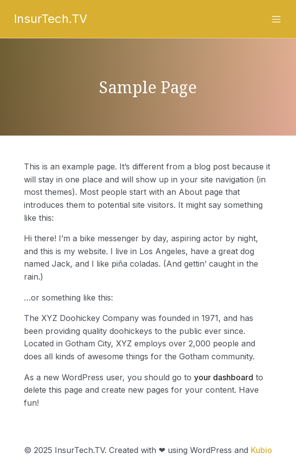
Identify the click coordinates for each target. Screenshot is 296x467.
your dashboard (223, 377)
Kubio (261, 450)
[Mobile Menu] (277, 19)
